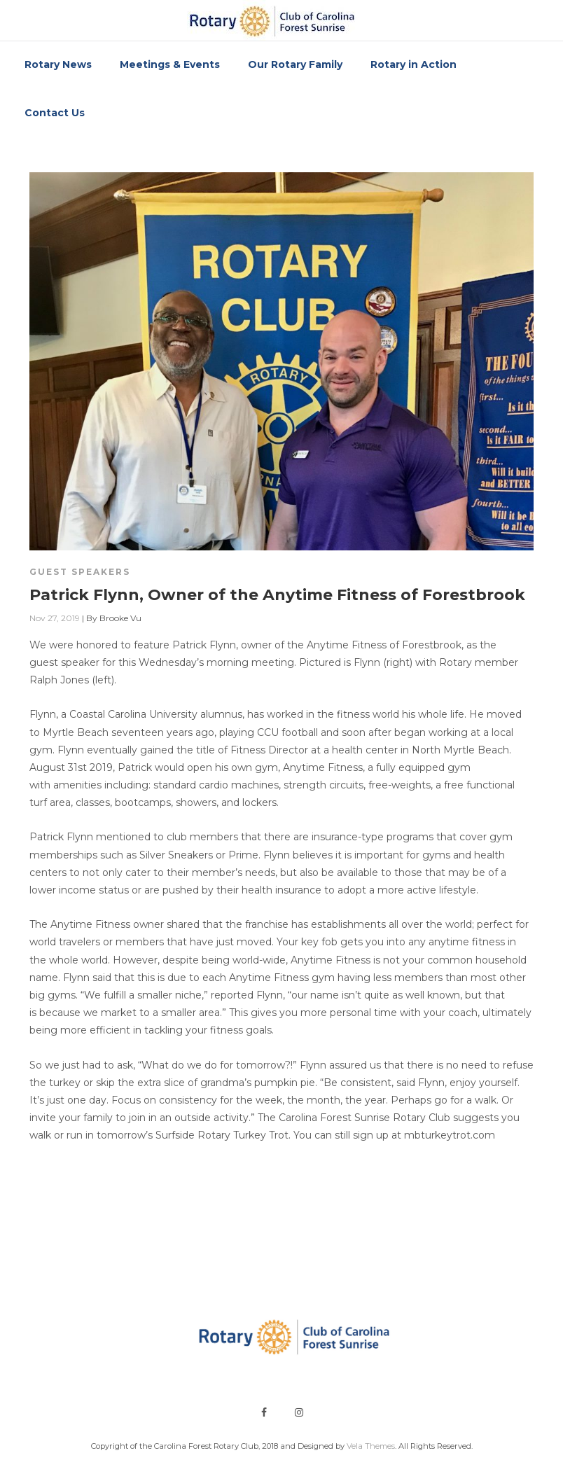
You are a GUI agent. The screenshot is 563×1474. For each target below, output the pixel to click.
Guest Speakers (79, 571)
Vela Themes (371, 1446)
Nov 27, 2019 (54, 618)
